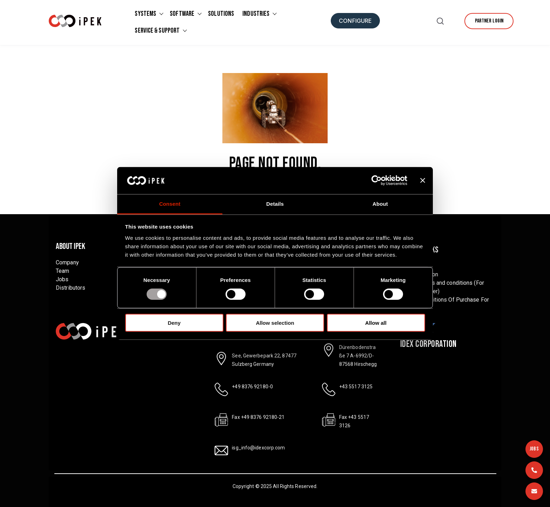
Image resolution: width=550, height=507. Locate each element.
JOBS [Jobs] (534, 449)
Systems (145, 13)
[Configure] (355, 20)
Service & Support (157, 30)
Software (182, 13)
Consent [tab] (170, 204)
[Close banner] (422, 180)
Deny (174, 322)
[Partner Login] (489, 21)
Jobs (62, 279)
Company (67, 262)
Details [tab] (275, 204)
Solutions (221, 13)
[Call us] (534, 470)
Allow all (376, 322)
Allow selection (275, 322)
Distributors (70, 287)
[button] (440, 22)
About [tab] (380, 204)
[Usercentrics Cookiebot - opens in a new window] (376, 180)
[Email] (534, 491)
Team (62, 271)
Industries (255, 13)
